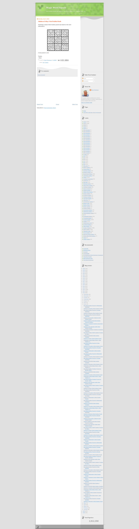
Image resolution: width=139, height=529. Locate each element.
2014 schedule (86, 134)
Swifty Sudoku (86, 229)
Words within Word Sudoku (89, 236)
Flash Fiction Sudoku (88, 185)
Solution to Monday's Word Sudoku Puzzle (93, 313)
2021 (84, 275)
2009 (84, 511)
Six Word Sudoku (87, 224)
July (85, 302)
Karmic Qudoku (86, 193)
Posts (84, 78)
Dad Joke (85, 182)
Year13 (85, 237)
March (85, 506)
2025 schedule (86, 152)
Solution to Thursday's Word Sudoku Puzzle (93, 346)
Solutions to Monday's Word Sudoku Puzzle (93, 364)
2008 (84, 512)
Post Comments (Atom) (50, 107)
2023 (84, 271)
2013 (84, 287)
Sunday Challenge (87, 227)
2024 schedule (86, 151)
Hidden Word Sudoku (88, 191)
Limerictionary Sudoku (88, 201)
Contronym (85, 180)
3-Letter (85, 154)
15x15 (84, 126)
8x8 (84, 162)
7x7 (84, 161)
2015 (84, 284)
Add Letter (85, 165)
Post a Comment (41, 74)
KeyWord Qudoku (87, 195)
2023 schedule (86, 149)
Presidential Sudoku (87, 216)
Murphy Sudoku (86, 206)
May (85, 503)
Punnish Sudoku (87, 219)
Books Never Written (87, 174)
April (85, 504)
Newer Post (40, 104)
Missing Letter (86, 203)
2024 (84, 270)
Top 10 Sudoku (86, 232)
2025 (84, 268)
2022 (84, 273)
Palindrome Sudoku (87, 211)
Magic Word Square (56, 7)
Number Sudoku (87, 208)
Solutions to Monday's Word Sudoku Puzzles (93, 450)
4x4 (84, 156)
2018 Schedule (86, 141)
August (85, 300)
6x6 (84, 159)
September (86, 299)
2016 (84, 283)
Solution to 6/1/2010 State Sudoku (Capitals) (93, 486)
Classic (46, 62)
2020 (84, 276)
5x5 (84, 157)
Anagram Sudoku (87, 170)
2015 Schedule (86, 136)
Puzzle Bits (85, 248)
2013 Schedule (86, 133)
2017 (84, 281)
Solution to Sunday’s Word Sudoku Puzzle (93, 454)
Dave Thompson (48, 60)
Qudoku (85, 221)
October (86, 297)
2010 (84, 292)
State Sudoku (86, 226)
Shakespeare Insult (87, 222)
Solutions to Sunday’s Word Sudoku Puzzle (93, 374)
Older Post (75, 104)
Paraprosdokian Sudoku (88, 213)
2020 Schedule (86, 144)
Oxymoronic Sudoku (87, 209)
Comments (85, 81)
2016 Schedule (86, 138)
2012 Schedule (86, 131)
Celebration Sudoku (87, 175)
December (86, 294)
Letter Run (85, 200)
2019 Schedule (86, 143)
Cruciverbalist (86, 253)
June (85, 304)
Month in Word (86, 205)
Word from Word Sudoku (88, 234)
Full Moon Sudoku (87, 187)
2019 (84, 278)
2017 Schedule (86, 139)
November (86, 296)
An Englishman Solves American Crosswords (93, 255)
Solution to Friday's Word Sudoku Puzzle (92, 338)
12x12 (84, 123)
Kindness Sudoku (87, 196)
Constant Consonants (88, 178)
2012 (84, 289)
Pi (83, 214)
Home (57, 104)
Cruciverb (85, 251)
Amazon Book (86, 169)
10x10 (84, 121)
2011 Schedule (86, 130)
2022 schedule (86, 147)
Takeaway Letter (87, 231)
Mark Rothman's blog (88, 258)
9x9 (44, 62)
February (86, 507)
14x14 (84, 125)
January (86, 509)
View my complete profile (86, 102)
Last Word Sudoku (87, 198)
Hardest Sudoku (86, 190)
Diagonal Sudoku (87, 183)
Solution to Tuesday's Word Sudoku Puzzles (93, 308)
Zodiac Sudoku (86, 239)
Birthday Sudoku (87, 172)
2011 (84, 291)
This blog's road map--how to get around (92, 112)
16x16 (84, 128)
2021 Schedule (86, 146)
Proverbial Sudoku (87, 218)
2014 (84, 286)
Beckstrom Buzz (87, 250)
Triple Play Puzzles (87, 256)
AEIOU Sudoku (86, 167)
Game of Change (87, 188)
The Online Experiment (88, 260)
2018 (84, 279)
